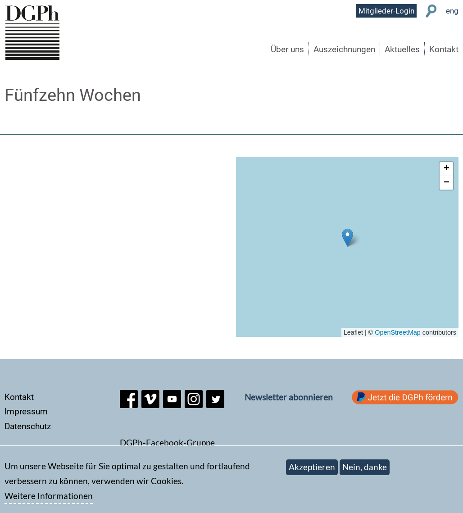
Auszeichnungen (344, 49)
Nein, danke (364, 467)
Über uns (287, 49)
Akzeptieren (312, 467)
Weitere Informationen (49, 495)
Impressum (26, 411)
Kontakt (443, 49)
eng (452, 10)
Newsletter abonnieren (289, 397)
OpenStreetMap (398, 332)
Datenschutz (28, 426)
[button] (347, 237)
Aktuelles (402, 49)
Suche (431, 11)
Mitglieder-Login (386, 10)
